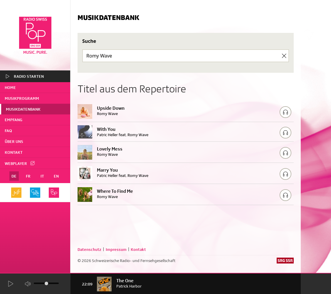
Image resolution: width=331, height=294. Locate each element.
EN (56, 176)
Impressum (116, 249)
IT (42, 176)
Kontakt (14, 152)
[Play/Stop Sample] (285, 112)
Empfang (13, 119)
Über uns (14, 141)
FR (28, 176)
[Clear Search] (284, 56)
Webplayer (20, 163)
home (10, 87)
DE (13, 176)
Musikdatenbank (23, 109)
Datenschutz (89, 249)
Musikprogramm (22, 98)
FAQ (8, 130)
